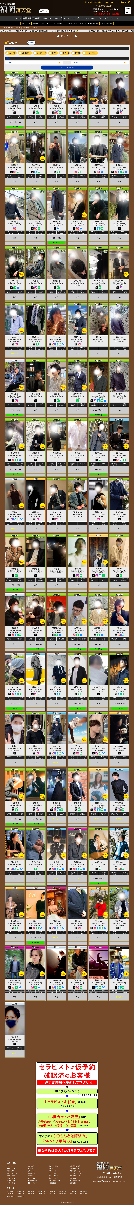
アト (56, 337)
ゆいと (77, 221)
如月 (14, 861)
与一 (77, 568)
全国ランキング (53, 1178)
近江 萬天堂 (10, 1191)
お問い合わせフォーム (76, 1171)
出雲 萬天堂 (10, 1193)
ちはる (56, 980)
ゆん (56, 746)
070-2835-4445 (104, 6)
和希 (35, 337)
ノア (98, 568)
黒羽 (35, 512)
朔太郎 (56, 627)
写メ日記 (36, 18)
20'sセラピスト (82, 18)
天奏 (77, 627)
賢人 (14, 1036)
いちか (119, 802)
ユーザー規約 (52, 1173)
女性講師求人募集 (106, 23)
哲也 (98, 512)
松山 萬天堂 (41, 1193)
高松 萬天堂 (31, 1193)
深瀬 (77, 980)
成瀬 (35, 687)
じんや (35, 165)
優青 (56, 280)
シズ (35, 105)
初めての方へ (10, 1166)
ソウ (98, 921)
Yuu (15, 280)
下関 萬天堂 (20, 1193)
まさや (98, 165)
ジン (56, 687)
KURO (119, 746)
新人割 (77, 53)
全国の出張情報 (32, 1180)
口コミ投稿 (68, 23)
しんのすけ (98, 687)
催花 (98, 221)
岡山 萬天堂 (73, 1191)
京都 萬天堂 (20, 1191)
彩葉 (14, 105)
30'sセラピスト (97, 18)
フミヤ (119, 921)
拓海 (119, 393)
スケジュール (69, 18)
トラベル (66, 53)
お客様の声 (46, 18)
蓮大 (98, 105)
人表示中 (11, 42)
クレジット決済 (57, 23)
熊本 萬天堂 (73, 1193)
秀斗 (14, 746)
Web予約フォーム (75, 1176)
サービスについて (12, 1168)
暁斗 (35, 980)
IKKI (77, 802)
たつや (77, 393)
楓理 (98, 980)
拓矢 (77, 861)
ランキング (57, 18)
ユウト (56, 512)
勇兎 (77, 687)
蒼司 (77, 337)
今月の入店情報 (11, 1176)
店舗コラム (52, 1168)
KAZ (119, 512)
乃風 (35, 452)
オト (119, 861)
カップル (12, 53)
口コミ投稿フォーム (75, 1173)
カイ (119, 452)
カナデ (35, 221)
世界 (98, 802)
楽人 (14, 221)
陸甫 (14, 165)
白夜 (14, 512)
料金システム (45, 23)
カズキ (119, 280)
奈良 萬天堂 (41, 1191)
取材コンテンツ (32, 1183)
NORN (98, 280)
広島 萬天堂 (83, 1191)
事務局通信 (73, 1183)
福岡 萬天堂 (52, 1193)
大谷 (77, 165)
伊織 (119, 165)
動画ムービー (31, 1171)
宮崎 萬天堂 (83, 1193)
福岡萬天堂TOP (74, 1168)
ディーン (77, 105)
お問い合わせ (78, 23)
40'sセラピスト (111, 18)
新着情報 (30, 1176)
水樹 (56, 802)
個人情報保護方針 (75, 1180)
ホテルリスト (26, 23)
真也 (77, 280)
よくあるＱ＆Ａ (32, 1173)
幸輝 (14, 568)
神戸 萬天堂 (62, 1191)
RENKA (77, 512)
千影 (56, 221)
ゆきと (56, 452)
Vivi (15, 687)
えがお (98, 627)
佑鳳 (14, 627)
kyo (98, 746)
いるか (14, 802)
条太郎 (14, 921)
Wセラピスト (26, 53)
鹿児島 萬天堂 (11, 1196)
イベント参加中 (91, 53)
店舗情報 (27, 18)
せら (14, 393)
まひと (36, 393)
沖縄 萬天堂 (20, 1196)
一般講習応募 (52, 1183)
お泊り (54, 53)
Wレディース (41, 53)
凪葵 (98, 452)
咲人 (119, 337)
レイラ (98, 393)
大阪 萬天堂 (31, 1191)
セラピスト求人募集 (91, 23)
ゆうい (14, 452)
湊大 (35, 568)
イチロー (15, 980)
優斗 (56, 165)
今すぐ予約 (14, 127)
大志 (35, 627)
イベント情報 (31, 1178)
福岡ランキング (53, 1176)
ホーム (19, 18)
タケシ (35, 861)
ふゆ (14, 337)
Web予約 (36, 23)
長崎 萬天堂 (62, 1193)
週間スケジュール (12, 1173)
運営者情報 (73, 1178)
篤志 (56, 921)
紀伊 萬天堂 (52, 1191)
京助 (98, 861)
